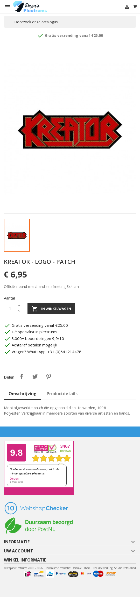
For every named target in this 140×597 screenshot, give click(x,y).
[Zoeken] (70, 22)
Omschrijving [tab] (23, 393)
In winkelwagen (51, 309)
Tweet (35, 376)
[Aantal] (10, 308)
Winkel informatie (25, 560)
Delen (21, 376)
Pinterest (48, 376)
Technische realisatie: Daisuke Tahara (68, 568)
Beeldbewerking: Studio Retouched (114, 568)
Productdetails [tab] (62, 393)
